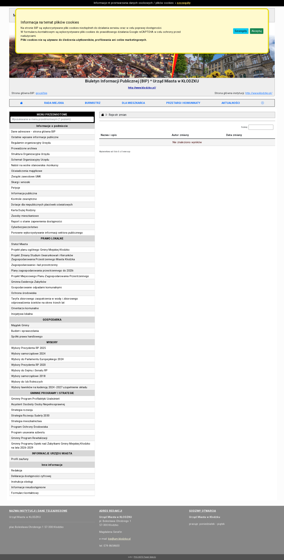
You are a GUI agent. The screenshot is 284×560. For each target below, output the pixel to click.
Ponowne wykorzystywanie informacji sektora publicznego (47, 232)
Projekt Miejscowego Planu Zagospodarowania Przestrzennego (50, 276)
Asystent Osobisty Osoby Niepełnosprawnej (38, 404)
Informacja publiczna (24, 193)
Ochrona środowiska (23, 293)
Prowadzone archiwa (24, 148)
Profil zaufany (19, 459)
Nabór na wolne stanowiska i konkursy (34, 165)
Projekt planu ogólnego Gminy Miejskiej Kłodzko (40, 249)
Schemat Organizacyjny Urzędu (30, 159)
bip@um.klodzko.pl (119, 538)
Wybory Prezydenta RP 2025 (28, 348)
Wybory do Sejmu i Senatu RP (29, 370)
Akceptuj (257, 31)
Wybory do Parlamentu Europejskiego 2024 (37, 359)
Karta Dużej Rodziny (23, 210)
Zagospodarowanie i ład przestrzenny (34, 265)
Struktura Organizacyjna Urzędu (30, 154)
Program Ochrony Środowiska (29, 426)
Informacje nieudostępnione (28, 487)
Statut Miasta (19, 244)
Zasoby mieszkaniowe (25, 215)
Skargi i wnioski (20, 182)
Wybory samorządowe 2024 (28, 353)
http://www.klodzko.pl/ (142, 87)
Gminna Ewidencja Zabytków (28, 281)
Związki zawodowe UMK (26, 176)
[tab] (54, 103)
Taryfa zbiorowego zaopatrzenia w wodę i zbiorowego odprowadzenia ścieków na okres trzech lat (44, 300)
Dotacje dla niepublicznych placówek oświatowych (42, 204)
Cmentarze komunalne (25, 308)
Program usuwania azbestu (28, 432)
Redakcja (16, 470)
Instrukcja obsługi (22, 481)
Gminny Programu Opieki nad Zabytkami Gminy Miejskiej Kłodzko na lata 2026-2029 (50, 445)
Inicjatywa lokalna (22, 314)
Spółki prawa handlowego (27, 336)
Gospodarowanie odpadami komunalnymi (36, 287)
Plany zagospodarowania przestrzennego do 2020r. (42, 270)
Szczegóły (241, 31)
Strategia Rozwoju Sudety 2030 (30, 415)
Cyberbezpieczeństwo (24, 227)
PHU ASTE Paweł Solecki (145, 557)
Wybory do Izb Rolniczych (27, 381)
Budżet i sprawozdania (25, 331)
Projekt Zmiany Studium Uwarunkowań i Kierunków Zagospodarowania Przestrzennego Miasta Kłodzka (43, 257)
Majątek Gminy (20, 325)
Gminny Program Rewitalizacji (29, 438)
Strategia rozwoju (22, 410)
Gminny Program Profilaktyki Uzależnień (35, 398)
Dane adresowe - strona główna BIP (33, 131)
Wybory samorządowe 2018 (28, 376)
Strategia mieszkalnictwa (26, 421)
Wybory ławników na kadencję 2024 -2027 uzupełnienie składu (49, 387)
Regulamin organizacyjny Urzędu (31, 142)
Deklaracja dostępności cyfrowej (31, 476)
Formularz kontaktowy (25, 493)
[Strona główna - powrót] (102, 115)
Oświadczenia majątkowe (26, 171)
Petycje (15, 187)
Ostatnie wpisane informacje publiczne (35, 137)
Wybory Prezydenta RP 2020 (28, 364)
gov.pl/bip (41, 93)
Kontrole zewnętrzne (24, 199)
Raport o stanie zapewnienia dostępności (36, 221)
